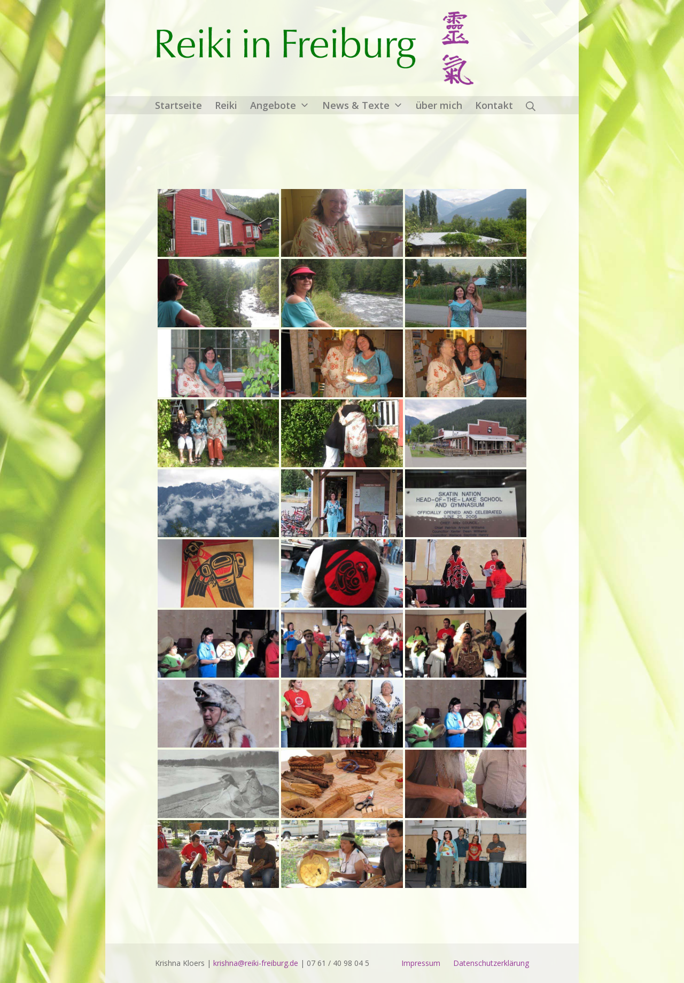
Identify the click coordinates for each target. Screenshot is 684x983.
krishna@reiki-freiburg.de (255, 963)
